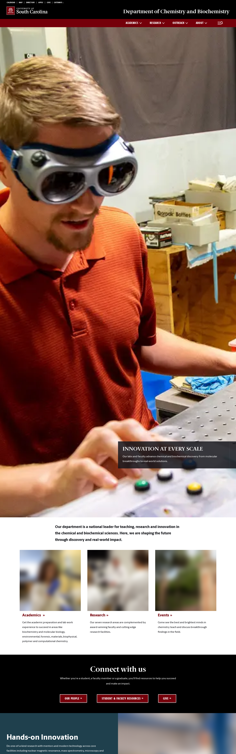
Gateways (59, 3)
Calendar (11, 3)
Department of (176, 11)
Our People (72, 698)
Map (20, 3)
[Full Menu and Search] (220, 23)
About (201, 23)
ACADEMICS (134, 23)
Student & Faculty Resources (121, 698)
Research (157, 23)
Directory (30, 3)
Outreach (180, 23)
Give (48, 3)
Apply (40, 3)
